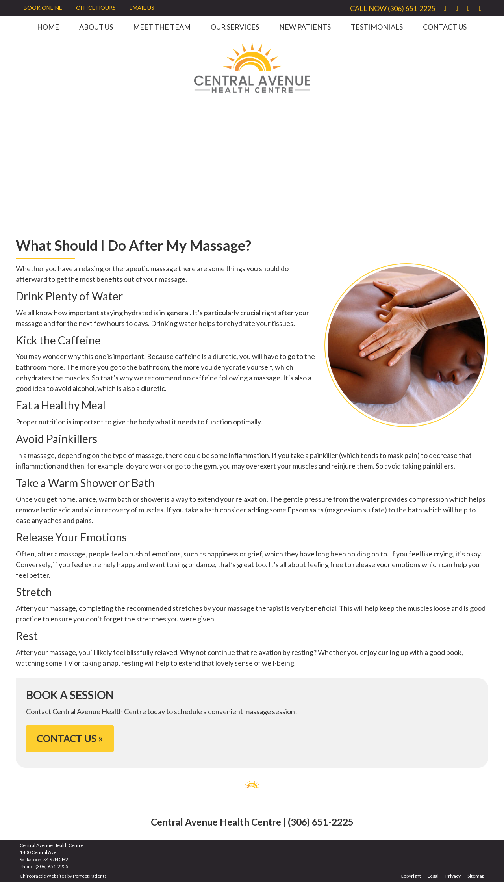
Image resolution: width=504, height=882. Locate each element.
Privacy (453, 876)
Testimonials (377, 26)
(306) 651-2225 (411, 8)
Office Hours (96, 7)
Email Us (142, 7)
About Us (96, 26)
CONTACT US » (70, 738)
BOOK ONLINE (43, 7)
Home (48, 26)
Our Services (235, 26)
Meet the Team (162, 26)
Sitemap (475, 876)
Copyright (410, 876)
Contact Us (445, 26)
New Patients (305, 26)
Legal (433, 876)
